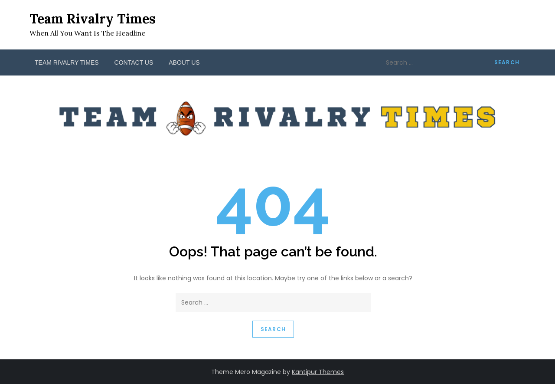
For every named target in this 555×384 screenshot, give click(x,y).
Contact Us (133, 62)
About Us (184, 62)
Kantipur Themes (318, 372)
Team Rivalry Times (92, 18)
